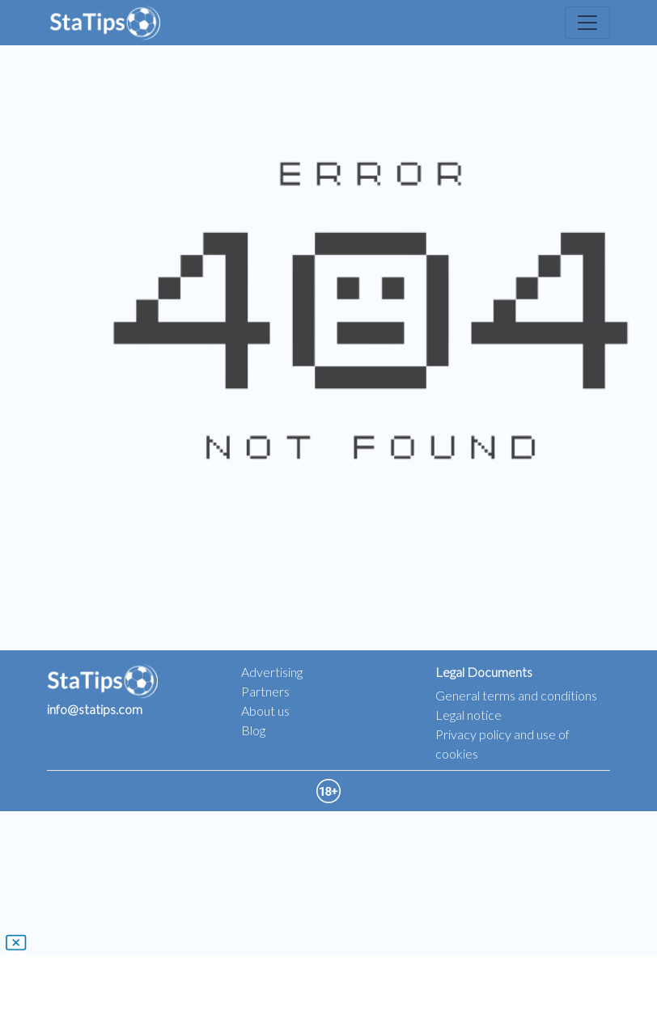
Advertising (272, 671)
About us (265, 710)
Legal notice (468, 714)
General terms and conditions (516, 695)
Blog (253, 730)
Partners (265, 691)
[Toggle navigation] (587, 22)
